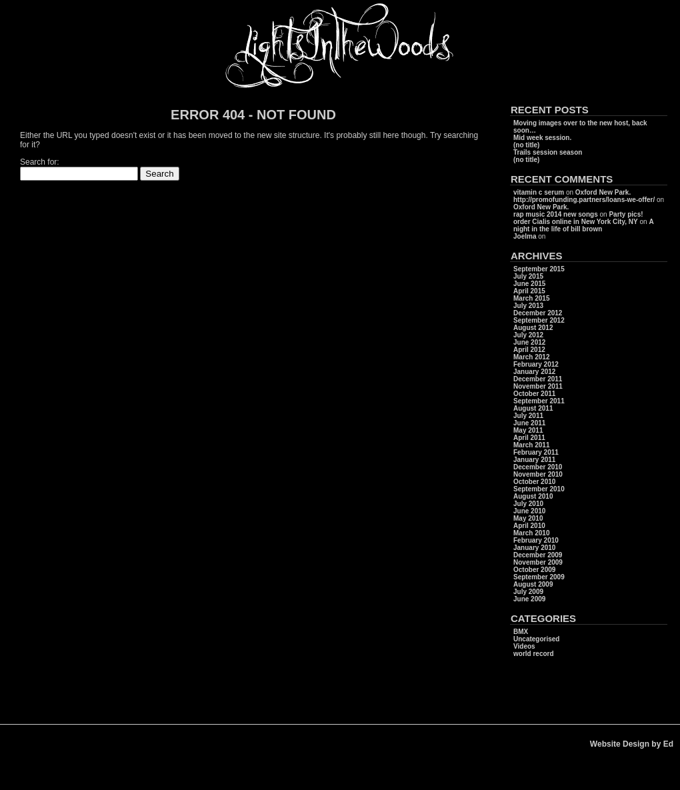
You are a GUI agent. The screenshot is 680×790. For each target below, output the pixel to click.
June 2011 (529, 423)
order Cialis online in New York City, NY (575, 221)
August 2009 (533, 584)
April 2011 (529, 437)
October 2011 (534, 393)
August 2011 (533, 408)
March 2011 (531, 445)
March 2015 (531, 298)
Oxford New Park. (603, 192)
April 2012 (529, 349)
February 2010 (536, 540)
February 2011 (536, 452)
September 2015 (539, 269)
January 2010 (534, 547)
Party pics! (626, 214)
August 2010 (533, 496)
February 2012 (536, 364)
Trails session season (547, 152)
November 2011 (538, 386)
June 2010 (529, 511)
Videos (524, 646)
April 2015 (529, 291)
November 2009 (538, 562)
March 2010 (531, 533)
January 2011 (534, 459)
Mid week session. (542, 137)
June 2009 (529, 599)
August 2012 (533, 327)
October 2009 (534, 569)
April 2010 (529, 525)
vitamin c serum (538, 192)
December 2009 (537, 555)
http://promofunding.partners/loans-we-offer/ (584, 199)
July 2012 (528, 335)
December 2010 (537, 467)
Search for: (39, 162)
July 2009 (528, 591)
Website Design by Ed (631, 744)
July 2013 (528, 305)
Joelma (524, 236)
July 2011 (528, 415)
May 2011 (528, 430)
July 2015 (528, 276)
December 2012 (537, 313)
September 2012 (539, 320)
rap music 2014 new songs (555, 214)
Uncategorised (536, 639)
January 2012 (534, 371)
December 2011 (537, 379)
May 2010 (528, 518)
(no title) (526, 145)
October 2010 (534, 481)
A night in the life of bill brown (583, 225)
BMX (520, 631)
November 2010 (538, 474)
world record (533, 653)
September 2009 (539, 577)
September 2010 (539, 489)
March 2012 (531, 357)
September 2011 (539, 401)
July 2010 (528, 503)
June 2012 (529, 342)
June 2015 (529, 283)
